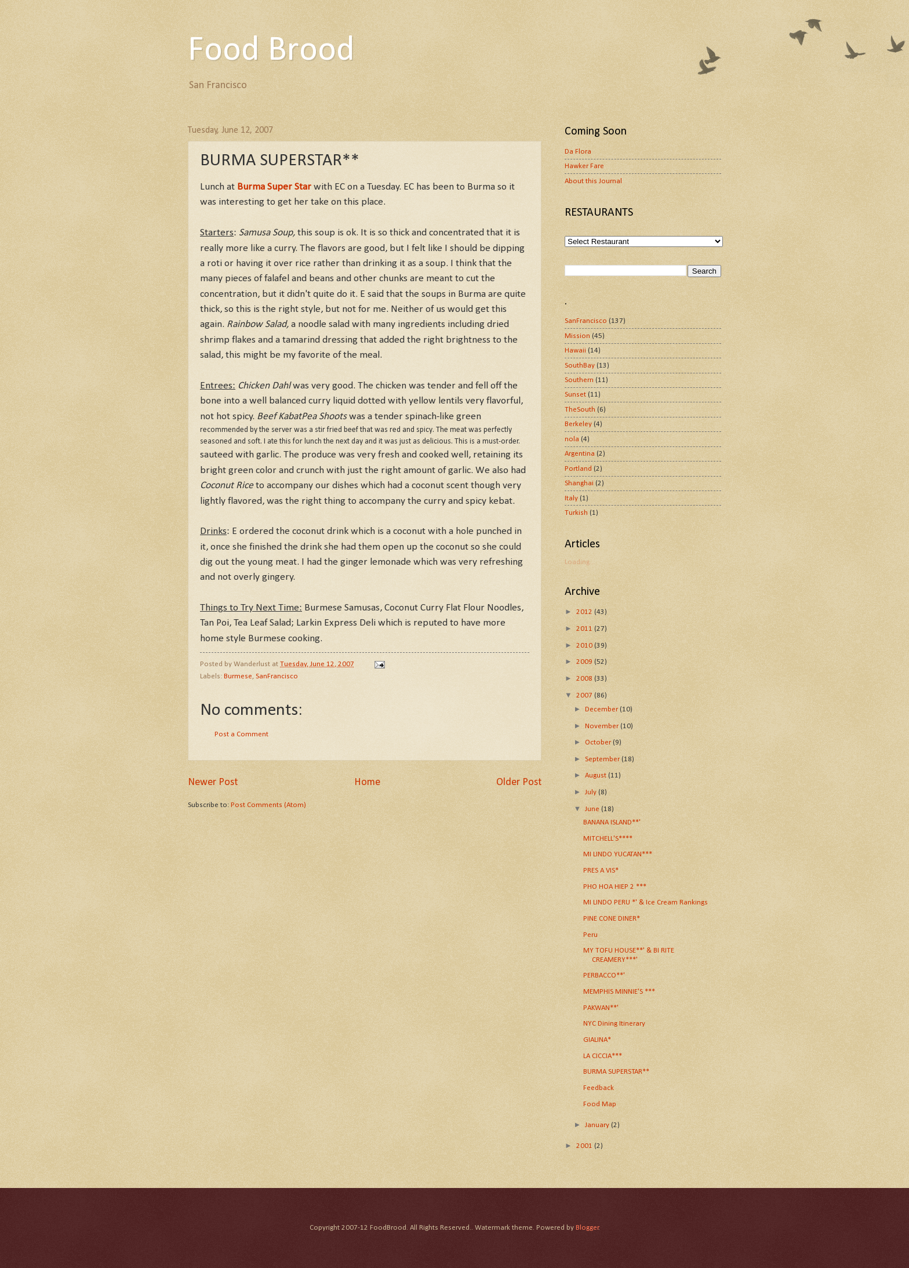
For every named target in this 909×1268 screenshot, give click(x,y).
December (602, 709)
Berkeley (578, 424)
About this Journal (593, 181)
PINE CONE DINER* (611, 918)
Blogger (587, 1227)
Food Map (599, 1104)
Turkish (576, 513)
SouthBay (580, 365)
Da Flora (578, 151)
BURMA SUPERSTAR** (616, 1072)
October (599, 742)
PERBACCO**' (604, 975)
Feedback (598, 1088)
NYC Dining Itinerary (614, 1023)
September (603, 759)
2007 (585, 695)
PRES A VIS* (601, 870)
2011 (585, 629)
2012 (585, 612)
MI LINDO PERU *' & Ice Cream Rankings (645, 902)
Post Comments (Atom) (268, 805)
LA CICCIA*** (602, 1056)
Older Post (518, 782)
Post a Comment (241, 734)
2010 (585, 645)
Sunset (575, 394)
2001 (585, 1146)
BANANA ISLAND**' (612, 822)
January (598, 1125)
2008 (585, 678)
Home (367, 782)
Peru (590, 935)
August (596, 775)
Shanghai (579, 483)
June (593, 809)
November (602, 726)
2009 (585, 662)
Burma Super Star (274, 187)
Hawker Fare (584, 166)
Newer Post (213, 782)
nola (572, 439)
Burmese (238, 676)
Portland (578, 469)
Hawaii (575, 350)
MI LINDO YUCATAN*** (617, 854)
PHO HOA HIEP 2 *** (614, 887)
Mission (577, 336)
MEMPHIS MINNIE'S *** (619, 991)
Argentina (580, 453)
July (591, 792)
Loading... (580, 562)
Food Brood (271, 51)
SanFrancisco (277, 676)
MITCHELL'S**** (607, 838)
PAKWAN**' (601, 1008)
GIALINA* (597, 1040)
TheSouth (580, 409)
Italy (571, 498)
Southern (579, 380)
